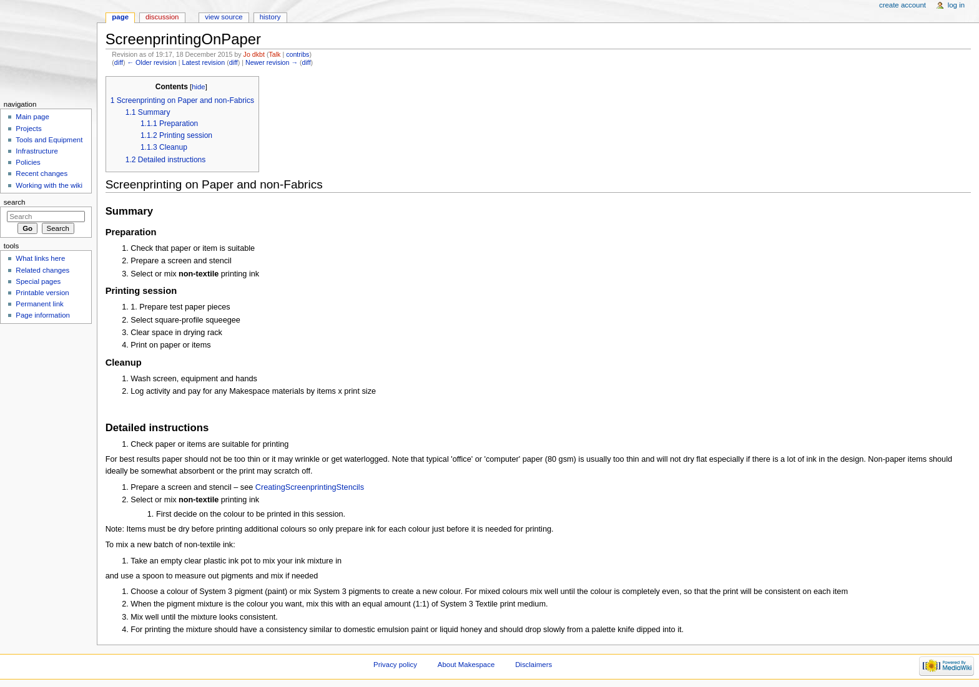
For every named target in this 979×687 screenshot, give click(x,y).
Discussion (162, 17)
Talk (274, 54)
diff (118, 62)
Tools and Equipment (49, 140)
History (270, 17)
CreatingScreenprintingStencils (309, 487)
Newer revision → (271, 62)
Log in (956, 5)
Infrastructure (36, 151)
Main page (32, 116)
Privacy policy (395, 664)
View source (223, 17)
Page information (43, 315)
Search (15, 202)
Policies (28, 162)
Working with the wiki (49, 185)
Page (120, 17)
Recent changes (41, 173)
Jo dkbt (254, 54)
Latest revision (203, 62)
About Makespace (466, 664)
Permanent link (39, 304)
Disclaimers (533, 664)
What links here (40, 258)
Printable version (42, 292)
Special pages (38, 281)
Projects (28, 128)
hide (198, 86)
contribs (297, 54)
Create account (902, 5)
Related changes (42, 270)
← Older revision (151, 62)
